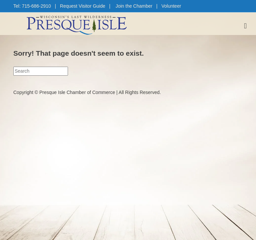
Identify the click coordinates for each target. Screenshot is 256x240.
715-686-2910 (36, 6)
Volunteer (171, 6)
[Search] (40, 71)
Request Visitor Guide (82, 6)
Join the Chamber (134, 6)
